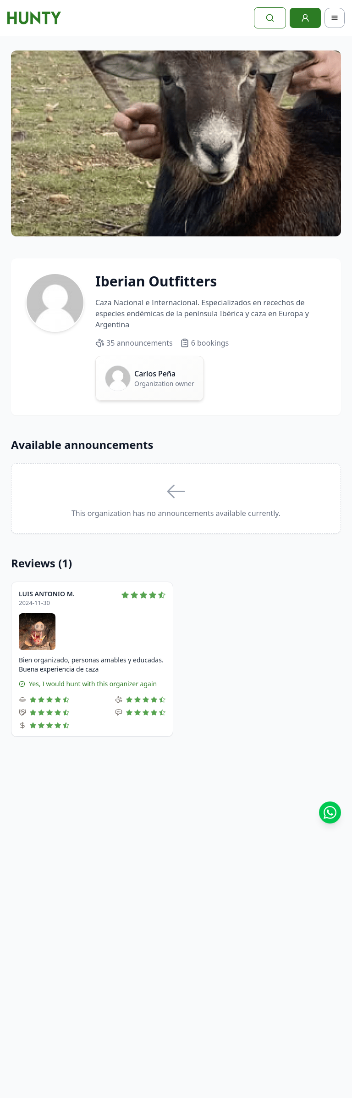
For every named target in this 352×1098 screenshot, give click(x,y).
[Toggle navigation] (334, 18)
